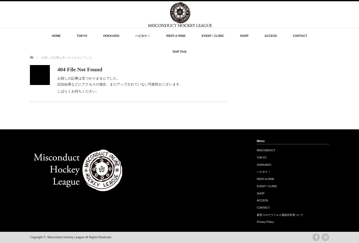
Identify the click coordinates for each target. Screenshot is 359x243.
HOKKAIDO (111, 36)
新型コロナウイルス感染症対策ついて (280, 214)
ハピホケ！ (142, 36)
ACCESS (271, 36)
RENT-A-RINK (176, 36)
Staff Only (180, 51)
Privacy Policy (265, 221)
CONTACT (300, 36)
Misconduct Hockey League (65, 237)
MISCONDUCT (266, 150)
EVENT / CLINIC (213, 36)
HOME (56, 36)
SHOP (244, 36)
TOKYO (82, 36)
